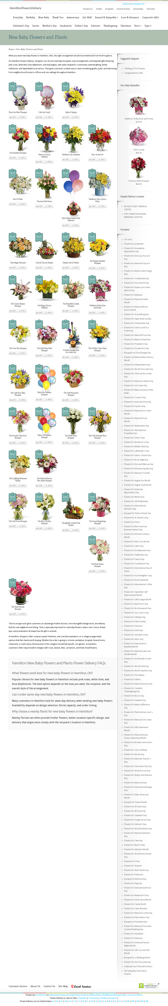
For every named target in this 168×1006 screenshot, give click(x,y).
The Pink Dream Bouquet (97, 565)
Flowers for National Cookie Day (138, 913)
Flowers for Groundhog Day (136, 314)
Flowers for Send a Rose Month (137, 900)
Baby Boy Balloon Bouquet (44, 393)
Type (147, 25)
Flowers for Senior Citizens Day (137, 455)
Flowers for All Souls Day (135, 811)
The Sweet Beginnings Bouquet (97, 522)
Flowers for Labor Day (134, 546)
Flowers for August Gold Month (137, 485)
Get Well (87, 17)
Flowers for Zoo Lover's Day (136, 613)
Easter (35, 25)
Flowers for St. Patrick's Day (136, 518)
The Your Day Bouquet (18, 348)
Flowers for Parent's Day (134, 406)
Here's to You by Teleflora (44, 155)
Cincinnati (92, 998)
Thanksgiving (110, 25)
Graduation (66, 25)
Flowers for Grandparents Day (137, 550)
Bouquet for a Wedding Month (137, 958)
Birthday (30, 17)
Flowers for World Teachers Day (138, 671)
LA (124, 1001)
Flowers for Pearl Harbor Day (136, 917)
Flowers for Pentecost (133, 875)
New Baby (43, 17)
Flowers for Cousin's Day (135, 397)
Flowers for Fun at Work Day (136, 283)
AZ (61, 1001)
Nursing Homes (73, 995)
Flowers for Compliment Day (136, 278)
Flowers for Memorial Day (135, 783)
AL (53, 1001)
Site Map (63, 986)
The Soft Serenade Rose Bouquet (97, 436)
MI (142, 1001)
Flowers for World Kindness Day (138, 829)
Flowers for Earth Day (133, 630)
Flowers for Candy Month (135, 904)
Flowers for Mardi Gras (134, 497)
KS (115, 1001)
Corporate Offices (134, 995)
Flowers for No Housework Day (137, 608)
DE (84, 1001)
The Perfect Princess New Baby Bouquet (44, 479)
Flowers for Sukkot (132, 679)
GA (92, 1001)
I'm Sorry (128, 239)
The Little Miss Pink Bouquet (44, 349)
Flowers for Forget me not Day (137, 820)
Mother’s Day (49, 25)
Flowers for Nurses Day (134, 754)
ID (100, 1001)
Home (11, 49)
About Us (35, 986)
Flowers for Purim (132, 522)
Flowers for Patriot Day (134, 559)
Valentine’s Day (21, 25)
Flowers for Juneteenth (134, 244)
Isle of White (18, 199)
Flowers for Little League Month (137, 599)
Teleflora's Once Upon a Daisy (97, 200)
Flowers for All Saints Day (135, 807)
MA (137, 1001)
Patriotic (95, 25)
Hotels (99, 9)
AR (66, 1001)
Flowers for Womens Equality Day (138, 469)
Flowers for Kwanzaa (133, 938)
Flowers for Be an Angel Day (136, 460)
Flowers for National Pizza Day (137, 335)
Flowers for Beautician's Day (136, 895)
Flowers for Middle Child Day (136, 446)
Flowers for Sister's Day (134, 438)
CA (70, 1001)
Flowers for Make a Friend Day (137, 339)
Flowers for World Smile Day (136, 666)
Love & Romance (130, 17)
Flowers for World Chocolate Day (138, 369)
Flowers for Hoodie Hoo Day (136, 348)
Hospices (85, 995)
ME (128, 1001)
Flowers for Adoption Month (136, 849)
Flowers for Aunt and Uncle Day (137, 402)
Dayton (113, 998)
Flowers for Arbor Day (133, 639)
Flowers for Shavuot (133, 866)
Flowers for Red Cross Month (136, 542)
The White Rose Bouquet (71, 436)
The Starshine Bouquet (17, 153)
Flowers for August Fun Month (137, 480)
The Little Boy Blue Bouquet (18, 394)
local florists (40, 995)
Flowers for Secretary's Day (136, 635)
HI (96, 1001)
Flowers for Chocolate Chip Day (138, 766)
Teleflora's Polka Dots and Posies (97, 306)
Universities (138, 9)
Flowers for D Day (132, 861)
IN (108, 1001)
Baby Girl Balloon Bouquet (44, 436)
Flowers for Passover (133, 626)
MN (146, 1001)
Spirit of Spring (70, 112)
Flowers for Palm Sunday (135, 621)
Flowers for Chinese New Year (137, 323)
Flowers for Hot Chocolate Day (137, 962)
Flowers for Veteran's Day (135, 824)
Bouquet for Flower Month (135, 802)
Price (137, 25)
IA (111, 1001)
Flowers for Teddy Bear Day (136, 555)
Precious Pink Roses (44, 201)
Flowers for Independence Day (137, 365)
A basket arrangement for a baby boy (71, 351)
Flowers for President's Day (136, 344)
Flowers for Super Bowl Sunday (137, 319)
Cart (14, 117)
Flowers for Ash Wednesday (136, 501)
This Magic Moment (17, 263)
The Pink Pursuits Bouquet (17, 608)
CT (79, 1001)
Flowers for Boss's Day (134, 696)
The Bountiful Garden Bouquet (71, 305)
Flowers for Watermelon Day (136, 426)
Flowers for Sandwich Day (135, 815)
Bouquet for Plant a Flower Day (137, 513)
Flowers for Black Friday (134, 845)
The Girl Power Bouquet (18, 521)
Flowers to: (88, 9)
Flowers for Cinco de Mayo (135, 750)
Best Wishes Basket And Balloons (71, 219)
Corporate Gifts (150, 17)
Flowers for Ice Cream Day (135, 385)
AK (57, 1001)
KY (120, 1001)
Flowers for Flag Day (133, 883)
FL (88, 1001)
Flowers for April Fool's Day (136, 604)
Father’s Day (81, 25)
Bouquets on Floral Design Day (137, 353)
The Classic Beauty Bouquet (18, 305)
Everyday (18, 17)
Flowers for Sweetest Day (135, 700)
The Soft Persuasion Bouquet (71, 394)
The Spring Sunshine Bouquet (97, 262)
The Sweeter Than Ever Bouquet (18, 436)
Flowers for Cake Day (133, 841)
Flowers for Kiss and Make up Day (138, 464)
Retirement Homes (57, 995)
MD (133, 1001)
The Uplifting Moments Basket (18, 479)
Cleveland (82, 998)
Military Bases (95, 995)
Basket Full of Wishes (71, 263)
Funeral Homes (123, 9)
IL (104, 1001)
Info (23, 117)
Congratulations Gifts (133, 73)
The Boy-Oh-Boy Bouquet (44, 522)
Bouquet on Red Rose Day (135, 879)
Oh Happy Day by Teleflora (44, 306)
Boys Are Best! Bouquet (18, 112)
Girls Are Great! (44, 112)
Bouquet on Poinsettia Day (135, 922)
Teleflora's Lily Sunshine (71, 154)
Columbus (103, 998)
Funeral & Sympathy (106, 17)
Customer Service (18, 986)
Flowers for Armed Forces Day (137, 771)
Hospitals (109, 9)
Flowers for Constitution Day (136, 564)
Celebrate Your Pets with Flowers (138, 966)
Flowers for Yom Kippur (134, 675)
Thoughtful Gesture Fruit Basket (71, 524)
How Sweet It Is (97, 154)
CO (74, 1001)
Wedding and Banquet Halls (114, 995)
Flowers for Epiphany (133, 295)
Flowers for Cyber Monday (135, 908)
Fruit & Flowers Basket (44, 263)
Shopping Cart (138, 4)
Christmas (125, 25)
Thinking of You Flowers (134, 69)
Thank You (57, 17)
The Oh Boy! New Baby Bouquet (97, 349)
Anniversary (73, 17)
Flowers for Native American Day (138, 684)
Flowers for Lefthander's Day (136, 451)
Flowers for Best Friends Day (136, 870)
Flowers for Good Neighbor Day (138, 576)
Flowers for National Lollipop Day (138, 381)
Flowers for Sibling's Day (135, 617)
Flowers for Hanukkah (133, 934)
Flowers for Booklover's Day (136, 442)
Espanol (126, 4)
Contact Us (49, 986)
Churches (151, 9)
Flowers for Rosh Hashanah (136, 580)
